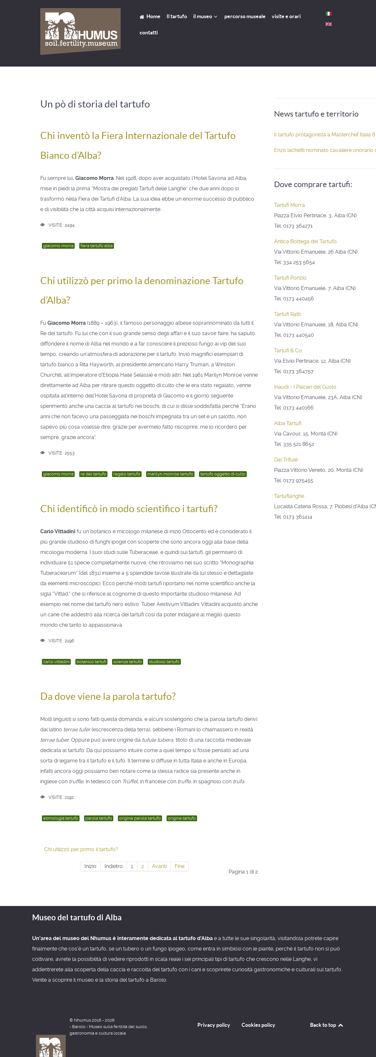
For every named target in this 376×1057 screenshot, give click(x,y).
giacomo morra (58, 245)
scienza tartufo (127, 661)
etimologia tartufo (60, 818)
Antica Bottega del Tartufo (305, 241)
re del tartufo (93, 474)
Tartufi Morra (289, 205)
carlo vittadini (56, 661)
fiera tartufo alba (97, 245)
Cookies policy (258, 1025)
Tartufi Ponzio (290, 278)
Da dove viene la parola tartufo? (108, 696)
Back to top (327, 1025)
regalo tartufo (126, 474)
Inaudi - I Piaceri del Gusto (305, 387)
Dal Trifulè (286, 460)
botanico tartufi (91, 661)
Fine (179, 866)
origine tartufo (182, 818)
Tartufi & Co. (288, 350)
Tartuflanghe (289, 496)
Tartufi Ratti (287, 314)
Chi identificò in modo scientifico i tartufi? (129, 508)
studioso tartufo (164, 661)
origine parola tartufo (140, 818)
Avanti (159, 866)
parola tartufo (98, 818)
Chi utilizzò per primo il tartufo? (81, 849)
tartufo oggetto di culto (222, 474)
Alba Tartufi (287, 423)
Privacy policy (213, 1025)
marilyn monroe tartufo (170, 474)
